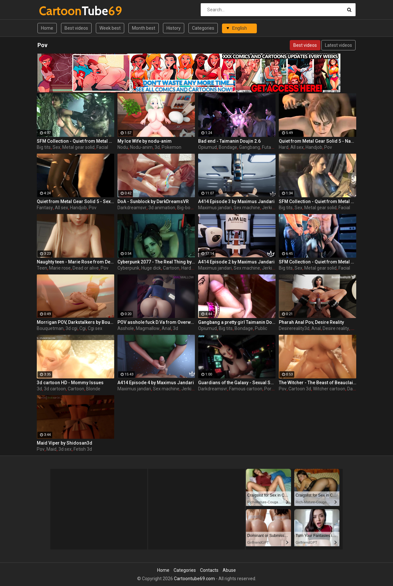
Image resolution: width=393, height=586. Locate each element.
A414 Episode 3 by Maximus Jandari (236, 201)
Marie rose (60, 268)
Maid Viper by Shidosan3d (64, 443)
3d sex (65, 449)
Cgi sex (95, 328)
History (173, 28)
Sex (56, 147)
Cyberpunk (128, 268)
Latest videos (338, 45)
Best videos (76, 28)
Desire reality (336, 328)
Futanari (270, 147)
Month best (143, 28)
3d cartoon (55, 388)
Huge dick (151, 268)
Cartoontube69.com (194, 578)
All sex (297, 147)
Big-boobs (187, 207)
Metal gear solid (78, 147)
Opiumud (207, 147)
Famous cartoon (245, 388)
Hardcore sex (194, 268)
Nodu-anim (141, 147)
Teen (42, 268)
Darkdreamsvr (131, 207)
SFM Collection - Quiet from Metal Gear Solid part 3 (75, 141)
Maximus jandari (215, 207)
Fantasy (45, 207)
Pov (328, 147)
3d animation (161, 207)
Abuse (229, 570)
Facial (102, 147)
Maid (51, 449)
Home (47, 28)
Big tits (44, 147)
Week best (110, 28)
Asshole (125, 328)
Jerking (269, 207)
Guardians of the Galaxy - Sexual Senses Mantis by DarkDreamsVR (237, 382)
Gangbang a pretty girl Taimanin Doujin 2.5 (237, 322)
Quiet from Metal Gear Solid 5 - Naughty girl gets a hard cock (317, 141)
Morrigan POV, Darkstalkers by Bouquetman (75, 322)
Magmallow (148, 328)
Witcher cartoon (329, 388)
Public (261, 328)
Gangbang (249, 147)
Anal (166, 328)
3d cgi (71, 328)
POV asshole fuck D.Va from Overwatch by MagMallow (156, 322)
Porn (269, 388)
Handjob (314, 147)
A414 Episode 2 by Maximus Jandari (236, 261)
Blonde (93, 388)
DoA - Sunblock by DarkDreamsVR (153, 201)
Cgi (82, 328)
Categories (203, 28)
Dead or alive (86, 268)
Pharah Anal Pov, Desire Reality (311, 322)
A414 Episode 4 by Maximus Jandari (155, 382)
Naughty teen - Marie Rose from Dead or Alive (75, 261)
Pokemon (171, 147)
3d (157, 147)
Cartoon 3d (299, 388)
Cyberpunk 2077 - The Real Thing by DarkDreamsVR (156, 261)
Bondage (228, 147)
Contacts (209, 570)
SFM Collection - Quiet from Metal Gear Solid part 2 (317, 201)
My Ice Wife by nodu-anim (144, 141)
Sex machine (247, 207)
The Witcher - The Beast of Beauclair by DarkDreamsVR (317, 382)
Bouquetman (50, 328)
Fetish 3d (83, 449)
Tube (56, 10)
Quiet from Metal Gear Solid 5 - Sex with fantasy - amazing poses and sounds (75, 201)
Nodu (122, 147)
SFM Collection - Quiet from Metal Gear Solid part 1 (317, 261)
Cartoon (171, 268)
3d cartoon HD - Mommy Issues (70, 382)
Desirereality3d (294, 328)
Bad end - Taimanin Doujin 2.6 (229, 141)
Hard (283, 147)
